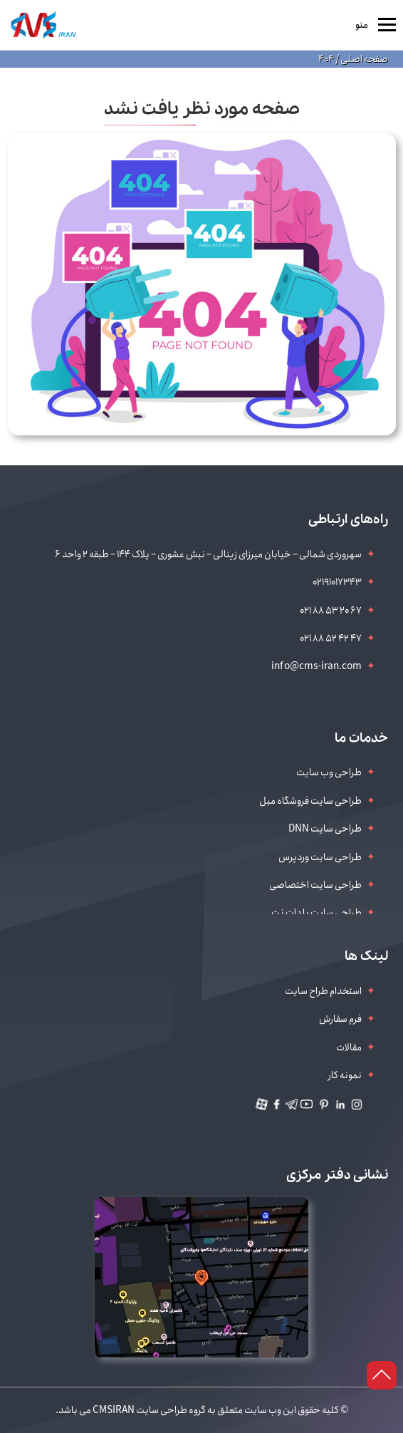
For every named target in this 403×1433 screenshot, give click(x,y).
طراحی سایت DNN (325, 829)
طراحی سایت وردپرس (320, 857)
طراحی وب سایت (329, 772)
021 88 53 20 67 (331, 611)
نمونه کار (345, 1075)
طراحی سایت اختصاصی (315, 885)
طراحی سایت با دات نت (316, 913)
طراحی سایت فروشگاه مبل (310, 801)
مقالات (349, 1047)
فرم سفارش (340, 1019)
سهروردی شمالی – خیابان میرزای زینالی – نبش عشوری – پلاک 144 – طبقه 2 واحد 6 (208, 554)
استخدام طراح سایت (323, 991)
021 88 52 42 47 (331, 638)
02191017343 (337, 582)
